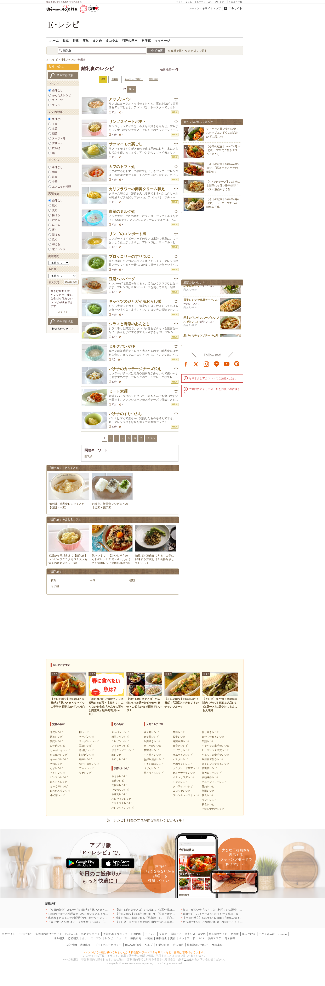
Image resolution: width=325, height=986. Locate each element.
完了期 (55, 586)
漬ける (56, 234)
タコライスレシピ (183, 786)
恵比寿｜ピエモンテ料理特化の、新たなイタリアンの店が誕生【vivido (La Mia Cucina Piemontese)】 (107, 917)
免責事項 (217, 944)
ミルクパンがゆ (122, 346)
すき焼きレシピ (152, 754)
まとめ (97, 40)
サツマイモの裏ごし (125, 144)
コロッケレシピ (181, 790)
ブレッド (57, 105)
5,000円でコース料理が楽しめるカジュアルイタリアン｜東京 (84, 913)
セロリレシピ (119, 759)
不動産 (149, 938)
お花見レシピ (119, 794)
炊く (54, 239)
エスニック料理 (61, 186)
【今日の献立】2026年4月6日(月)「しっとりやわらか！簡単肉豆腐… (223, 203)
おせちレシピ (119, 776)
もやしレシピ (57, 772)
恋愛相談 (73, 938)
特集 (76, 40)
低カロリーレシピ (212, 772)
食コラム (112, 40)
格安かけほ (249, 933)
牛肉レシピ (56, 732)
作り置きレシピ (210, 732)
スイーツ (57, 100)
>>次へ (151, 437)
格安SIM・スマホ (195, 933)
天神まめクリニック (115, 933)
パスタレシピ (180, 759)
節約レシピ (208, 786)
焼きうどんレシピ (154, 772)
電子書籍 (229, 938)
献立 (66, 40)
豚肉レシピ (56, 736)
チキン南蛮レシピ (154, 763)
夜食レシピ (208, 804)
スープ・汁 (58, 138)
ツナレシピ (85, 772)
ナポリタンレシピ (183, 763)
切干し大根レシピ (89, 763)
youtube (227, 364)
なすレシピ (56, 768)
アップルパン (120, 99)
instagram (206, 364)
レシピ (109, 938)
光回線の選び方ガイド (48, 933)
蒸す (54, 229)
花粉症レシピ (119, 785)
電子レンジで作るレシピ (215, 763)
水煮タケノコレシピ (123, 750)
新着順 (115, 79)
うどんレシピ (151, 768)
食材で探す (177, 50)
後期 (132, 580)
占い (210, 2)
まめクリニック (90, 933)
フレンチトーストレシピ (186, 795)
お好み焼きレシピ (154, 759)
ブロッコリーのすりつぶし (131, 256)
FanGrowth (71, 933)
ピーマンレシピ (59, 777)
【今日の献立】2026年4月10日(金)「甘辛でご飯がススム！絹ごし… (223, 150)
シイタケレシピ (120, 745)
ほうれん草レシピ (60, 790)
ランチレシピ (209, 799)
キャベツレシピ (59, 759)
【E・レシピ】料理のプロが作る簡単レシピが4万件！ (145, 820)
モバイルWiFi (267, 933)
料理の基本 (130, 40)
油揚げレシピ (86, 754)
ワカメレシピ (86, 768)
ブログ (163, 933)
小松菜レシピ (57, 795)
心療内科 (136, 933)
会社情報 (71, 944)
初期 (53, 580)
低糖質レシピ (209, 768)
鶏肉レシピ (56, 741)
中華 (54, 181)
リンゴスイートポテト (127, 122)
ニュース (121, 938)
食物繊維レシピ (210, 777)
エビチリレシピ (181, 750)
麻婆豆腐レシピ (181, 741)
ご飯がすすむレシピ (213, 809)
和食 (54, 171)
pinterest (237, 364)
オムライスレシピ (183, 754)
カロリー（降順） (134, 79)
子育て (179, 2)
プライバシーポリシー (108, 944)
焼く (54, 205)
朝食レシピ (208, 795)
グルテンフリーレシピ (214, 781)
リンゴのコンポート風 (127, 234)
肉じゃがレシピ (152, 745)
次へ (131, 89)
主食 (54, 123)
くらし (188, 2)
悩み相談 (59, 938)
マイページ (162, 40)
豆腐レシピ (85, 745)
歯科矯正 (161, 938)
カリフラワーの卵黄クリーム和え (137, 189)
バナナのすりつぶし (125, 414)
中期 (92, 580)
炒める (56, 220)
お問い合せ (162, 944)
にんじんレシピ (59, 781)
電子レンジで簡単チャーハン (200, 301)
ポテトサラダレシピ (184, 777)
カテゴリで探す (197, 50)
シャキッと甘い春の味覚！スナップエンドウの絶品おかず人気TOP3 (222, 132)
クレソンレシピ (120, 741)
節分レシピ (118, 780)
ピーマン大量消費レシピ (215, 750)
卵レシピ (84, 732)
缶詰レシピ (208, 741)
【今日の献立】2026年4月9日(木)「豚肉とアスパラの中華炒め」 (223, 168)
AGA (201, 938)
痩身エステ (214, 938)
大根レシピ (56, 763)
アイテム (150, 933)
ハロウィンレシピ (121, 798)
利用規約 (85, 944)
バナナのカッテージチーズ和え (135, 369)
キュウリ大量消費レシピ (215, 754)
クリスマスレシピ (121, 803)
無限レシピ (208, 790)
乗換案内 (135, 938)
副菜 (54, 133)
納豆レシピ (85, 759)
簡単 (86, 40)
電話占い (176, 933)
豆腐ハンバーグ (122, 279)
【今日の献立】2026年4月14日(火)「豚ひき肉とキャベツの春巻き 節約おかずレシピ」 (100, 909)
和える (56, 244)
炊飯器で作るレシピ (213, 759)
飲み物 (56, 148)
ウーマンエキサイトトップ (205, 8)
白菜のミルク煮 (122, 211)
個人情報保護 (133, 944)
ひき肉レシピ (57, 745)
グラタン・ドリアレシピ (186, 768)
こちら (188, 959)
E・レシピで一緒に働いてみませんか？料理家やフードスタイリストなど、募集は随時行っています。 (145, 952)
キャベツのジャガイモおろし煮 (135, 301)
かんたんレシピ (61, 95)
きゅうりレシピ (59, 786)
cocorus (283, 933)
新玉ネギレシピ (120, 736)
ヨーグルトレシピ (89, 741)
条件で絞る (56, 67)
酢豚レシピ (179, 732)
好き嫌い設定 (71, 282)
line (216, 364)
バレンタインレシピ (123, 807)
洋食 (54, 176)
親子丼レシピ (151, 732)
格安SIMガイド (218, 933)
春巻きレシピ (180, 745)
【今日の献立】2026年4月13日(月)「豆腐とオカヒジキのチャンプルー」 (158, 913)
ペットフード (187, 938)
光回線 (235, 933)
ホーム (54, 40)
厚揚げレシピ (86, 750)
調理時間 (153, 79)
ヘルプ (148, 944)
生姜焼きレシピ (152, 741)
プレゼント (220, 2)
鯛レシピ (116, 754)
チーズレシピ (86, 736)
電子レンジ (58, 249)
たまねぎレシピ (59, 754)
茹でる (56, 224)
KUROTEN (25, 933)
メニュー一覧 (235, 2)
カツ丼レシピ (151, 736)
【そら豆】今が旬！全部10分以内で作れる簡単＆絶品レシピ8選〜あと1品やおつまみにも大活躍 (173, 921)
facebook (186, 364)
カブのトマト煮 (122, 167)
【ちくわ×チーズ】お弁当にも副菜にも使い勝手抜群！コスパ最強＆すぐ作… (223, 185)
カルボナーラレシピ (184, 772)
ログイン (62, 311)
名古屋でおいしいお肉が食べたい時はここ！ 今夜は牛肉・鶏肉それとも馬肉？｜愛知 (234, 921)
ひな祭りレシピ (120, 789)
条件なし (57, 90)
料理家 (146, 40)
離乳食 (89, 456)
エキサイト (235, 8)
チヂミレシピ (180, 781)
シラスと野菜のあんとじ (129, 324)
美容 (173, 938)
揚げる (56, 215)
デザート (57, 143)
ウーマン (96, 938)
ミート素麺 (118, 391)
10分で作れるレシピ (213, 736)
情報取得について (198, 944)
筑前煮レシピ (151, 750)
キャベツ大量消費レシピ (215, 745)
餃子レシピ (179, 736)
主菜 (54, 128)
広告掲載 (178, 944)
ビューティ (200, 2)
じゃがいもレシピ (60, 750)
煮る (54, 210)
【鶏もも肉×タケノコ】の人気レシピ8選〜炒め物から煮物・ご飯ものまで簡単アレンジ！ (169, 909)
